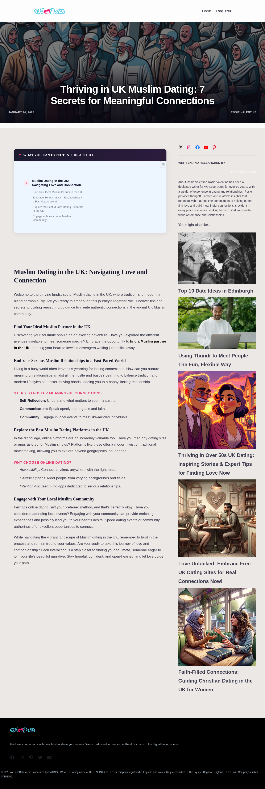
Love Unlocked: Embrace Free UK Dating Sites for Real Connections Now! (214, 572)
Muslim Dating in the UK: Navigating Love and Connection (56, 183)
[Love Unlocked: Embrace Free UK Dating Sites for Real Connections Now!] (217, 518)
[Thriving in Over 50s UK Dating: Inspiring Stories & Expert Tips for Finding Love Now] (217, 410)
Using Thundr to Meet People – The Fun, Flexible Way (215, 360)
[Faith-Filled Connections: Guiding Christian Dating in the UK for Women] (217, 627)
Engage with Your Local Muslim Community (52, 218)
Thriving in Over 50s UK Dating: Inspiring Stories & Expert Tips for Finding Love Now (216, 464)
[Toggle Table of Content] (161, 164)
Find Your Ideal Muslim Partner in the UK (57, 192)
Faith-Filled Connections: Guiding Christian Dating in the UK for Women (215, 680)
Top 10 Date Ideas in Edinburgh (215, 291)
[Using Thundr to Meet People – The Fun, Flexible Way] (217, 323)
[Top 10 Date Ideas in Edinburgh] (217, 258)
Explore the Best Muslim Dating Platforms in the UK (58, 208)
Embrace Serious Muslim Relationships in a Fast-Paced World (58, 199)
